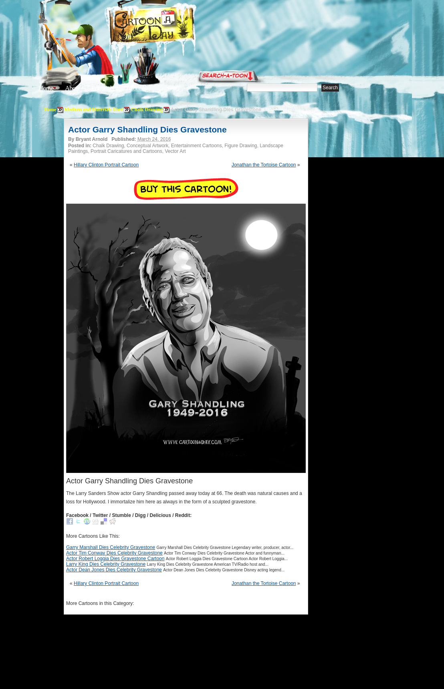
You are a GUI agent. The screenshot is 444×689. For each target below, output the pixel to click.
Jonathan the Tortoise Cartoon (264, 165)
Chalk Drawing (147, 109)
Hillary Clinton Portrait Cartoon (106, 165)
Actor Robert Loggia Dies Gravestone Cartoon (115, 558)
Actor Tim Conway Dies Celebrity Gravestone (114, 553)
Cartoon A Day (171, 27)
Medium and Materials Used (94, 109)
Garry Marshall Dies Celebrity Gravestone (110, 547)
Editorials (102, 88)
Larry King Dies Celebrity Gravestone (105, 564)
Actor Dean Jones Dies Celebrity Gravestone (114, 570)
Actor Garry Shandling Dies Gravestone (147, 129)
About (72, 88)
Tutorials (135, 88)
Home (46, 88)
